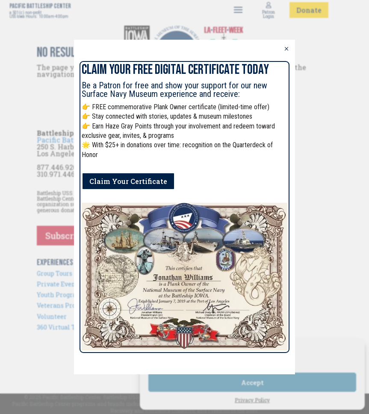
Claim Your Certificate (128, 181)
